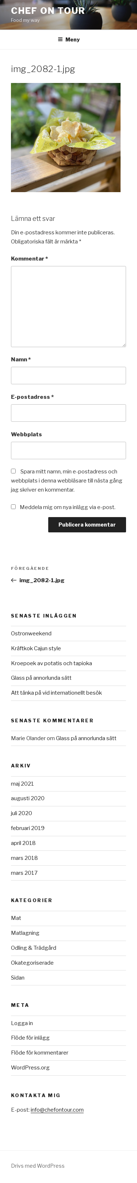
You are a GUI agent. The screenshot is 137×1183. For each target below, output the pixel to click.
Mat (16, 918)
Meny (69, 39)
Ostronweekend (31, 633)
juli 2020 (21, 813)
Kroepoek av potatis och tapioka (51, 663)
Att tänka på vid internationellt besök (56, 693)
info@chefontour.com (57, 1110)
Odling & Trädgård (33, 948)
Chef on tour (48, 10)
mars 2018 (24, 858)
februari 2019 (28, 828)
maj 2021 (22, 784)
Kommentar (29, 258)
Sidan (17, 977)
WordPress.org (30, 1067)
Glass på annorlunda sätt (41, 678)
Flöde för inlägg (30, 1038)
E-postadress (32, 397)
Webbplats (26, 434)
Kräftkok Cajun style (36, 648)
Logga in (22, 1023)
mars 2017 (24, 873)
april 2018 (23, 843)
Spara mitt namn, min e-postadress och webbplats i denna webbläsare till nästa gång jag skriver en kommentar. (66, 480)
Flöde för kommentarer (39, 1052)
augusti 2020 (28, 798)
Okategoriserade (32, 963)
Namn (21, 359)
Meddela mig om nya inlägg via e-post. (67, 507)
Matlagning (25, 933)
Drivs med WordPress (38, 1166)
